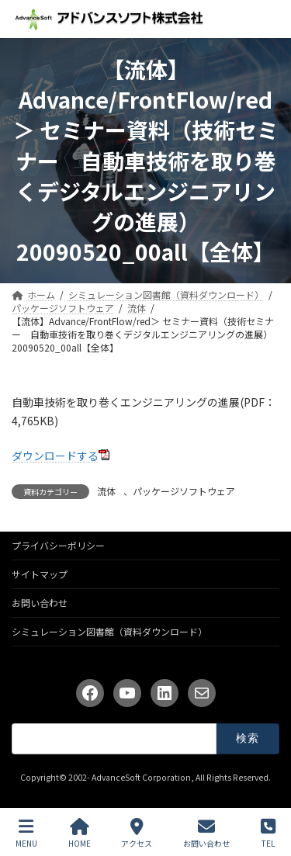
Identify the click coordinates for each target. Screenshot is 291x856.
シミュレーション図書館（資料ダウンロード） (109, 631)
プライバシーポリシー (58, 545)
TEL (268, 833)
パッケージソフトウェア (184, 490)
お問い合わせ (40, 602)
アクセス (136, 833)
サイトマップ (40, 573)
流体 (106, 490)
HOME (79, 833)
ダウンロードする (55, 455)
